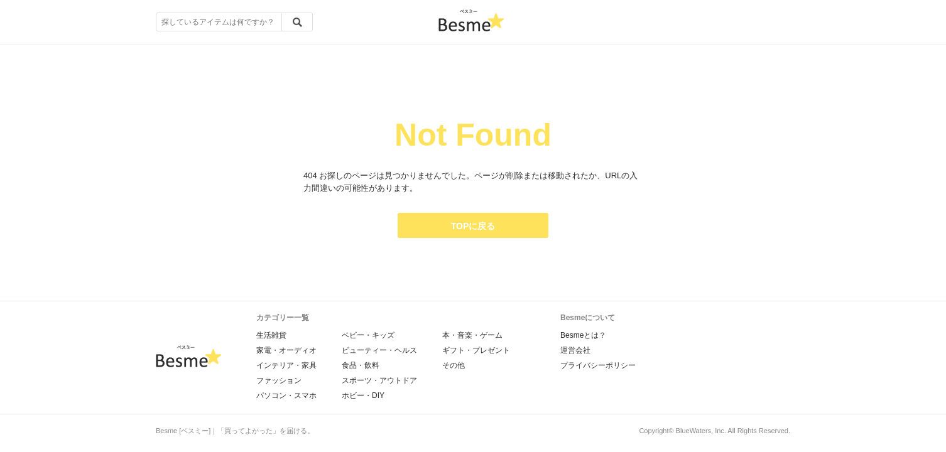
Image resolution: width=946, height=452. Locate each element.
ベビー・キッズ (368, 335)
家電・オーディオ (286, 350)
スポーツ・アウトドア (379, 380)
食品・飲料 (360, 365)
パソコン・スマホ (286, 395)
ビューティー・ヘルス (379, 350)
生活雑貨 (271, 335)
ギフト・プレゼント (476, 350)
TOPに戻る (473, 226)
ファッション (279, 380)
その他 (453, 365)
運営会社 (575, 350)
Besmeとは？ (583, 335)
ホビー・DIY (363, 395)
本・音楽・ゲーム (472, 335)
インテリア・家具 (286, 365)
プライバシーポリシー (598, 365)
